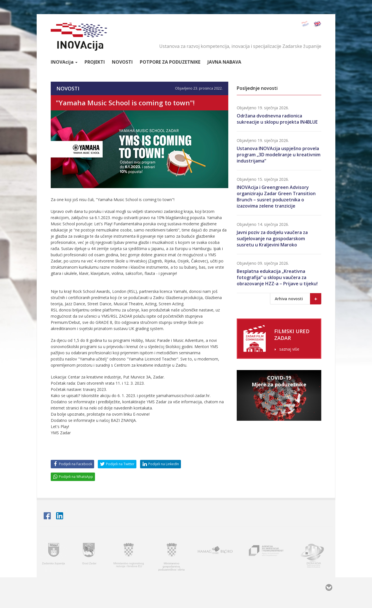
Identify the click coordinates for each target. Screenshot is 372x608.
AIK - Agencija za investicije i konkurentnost (266, 556)
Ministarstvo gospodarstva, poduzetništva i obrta (171, 556)
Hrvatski (305, 24)
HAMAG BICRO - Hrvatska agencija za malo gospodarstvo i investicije (216, 556)
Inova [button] (64, 62)
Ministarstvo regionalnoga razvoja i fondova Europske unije (129, 556)
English (317, 24)
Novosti (122, 62)
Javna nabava (224, 62)
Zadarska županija (53, 556)
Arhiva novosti (298, 298)
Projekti (95, 62)
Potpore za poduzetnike (170, 62)
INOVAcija (79, 37)
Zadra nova (315, 556)
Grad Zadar (90, 556)
